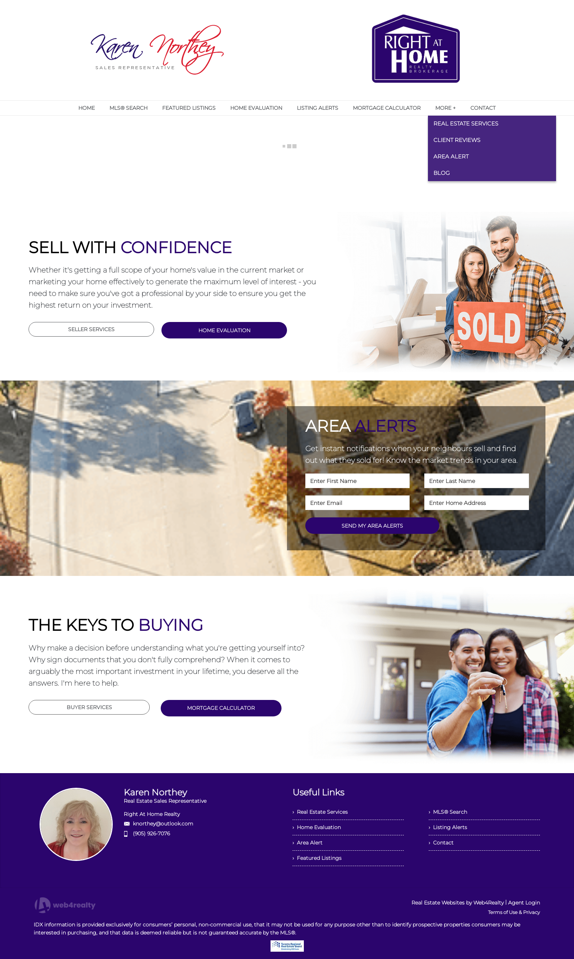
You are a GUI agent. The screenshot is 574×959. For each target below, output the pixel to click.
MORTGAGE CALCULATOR (221, 708)
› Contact (441, 842)
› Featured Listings (317, 858)
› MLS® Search (448, 812)
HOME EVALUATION (224, 330)
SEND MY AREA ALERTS (372, 525)
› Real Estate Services (320, 812)
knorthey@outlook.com (163, 823)
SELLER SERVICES (91, 329)
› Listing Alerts (448, 827)
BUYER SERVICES (89, 707)
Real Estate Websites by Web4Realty (457, 902)
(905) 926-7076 (151, 833)
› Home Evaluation (316, 827)
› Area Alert (307, 842)
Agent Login (524, 902)
